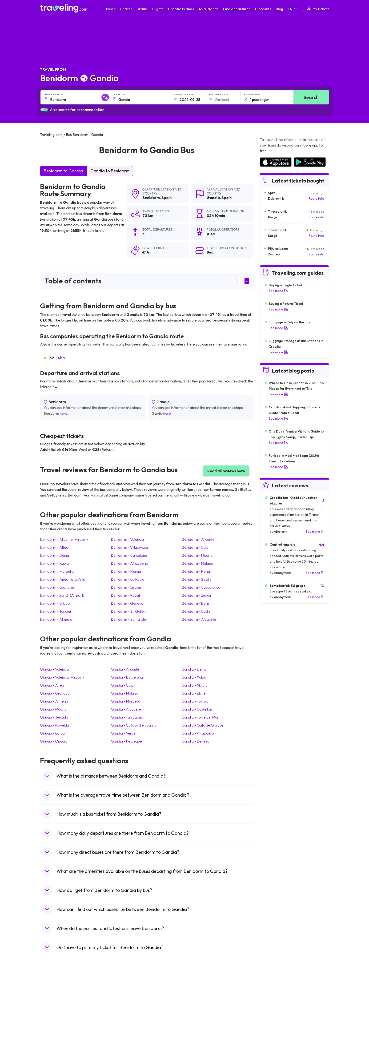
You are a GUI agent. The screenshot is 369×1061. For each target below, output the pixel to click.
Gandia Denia (194, 669)
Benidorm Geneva (127, 603)
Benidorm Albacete (199, 619)
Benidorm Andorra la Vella (62, 579)
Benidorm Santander (129, 619)
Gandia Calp (122, 685)
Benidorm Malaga (197, 563)
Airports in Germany (274, 1026)
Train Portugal (197, 996)
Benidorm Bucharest (58, 587)
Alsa (61, 357)
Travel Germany (54, 1016)
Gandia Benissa (195, 741)
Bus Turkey (123, 1041)
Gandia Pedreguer (127, 741)
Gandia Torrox (195, 701)
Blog (279, 9)
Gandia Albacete (126, 709)
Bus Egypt (122, 1026)
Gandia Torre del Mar (200, 717)
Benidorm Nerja (196, 571)
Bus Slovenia (124, 1011)
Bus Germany (125, 1006)
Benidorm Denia (54, 555)
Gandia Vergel (123, 733)
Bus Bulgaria (124, 1001)
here (63, 413)
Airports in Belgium (273, 1041)
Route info (316, 198)
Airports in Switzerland (276, 1016)
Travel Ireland (52, 1041)
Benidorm (151, 197)
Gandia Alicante (125, 669)
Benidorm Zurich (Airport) (62, 595)
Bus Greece (123, 1016)
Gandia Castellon (197, 709)
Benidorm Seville (197, 579)
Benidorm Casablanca (201, 587)
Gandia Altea (52, 685)
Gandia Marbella (125, 701)
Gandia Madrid (53, 709)
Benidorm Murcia (126, 571)
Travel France (52, 1026)
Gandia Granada (55, 693)
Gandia (213, 197)
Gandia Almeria (54, 701)
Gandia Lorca (52, 733)
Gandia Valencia (54, 669)
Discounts (263, 9)
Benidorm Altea (54, 547)
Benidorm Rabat (125, 595)
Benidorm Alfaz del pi (129, 563)
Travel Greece (53, 1011)
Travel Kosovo (53, 1046)
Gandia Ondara (54, 741)
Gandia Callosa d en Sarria (133, 725)
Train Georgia (197, 1011)
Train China (195, 1006)
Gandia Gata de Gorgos (203, 725)
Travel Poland (52, 1031)
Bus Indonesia (125, 1046)
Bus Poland (123, 1031)
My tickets (317, 9)
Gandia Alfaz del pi (198, 733)
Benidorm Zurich (196, 595)
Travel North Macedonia (60, 1001)
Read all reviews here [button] (226, 471)
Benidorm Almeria (56, 619)
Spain (166, 197)
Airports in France (272, 1001)
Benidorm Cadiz (196, 611)
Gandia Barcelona (127, 677)
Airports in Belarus (273, 1011)
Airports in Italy (270, 1021)
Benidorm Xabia (54, 563)
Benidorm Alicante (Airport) (64, 539)
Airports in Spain (271, 996)
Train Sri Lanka (198, 1001)
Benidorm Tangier (56, 611)
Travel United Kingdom (59, 996)
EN (292, 9)
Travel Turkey (52, 1021)
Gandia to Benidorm (109, 171)
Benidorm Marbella (57, 571)
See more (278, 291)
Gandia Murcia (195, 685)
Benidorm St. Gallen (128, 611)
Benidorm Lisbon (126, 587)
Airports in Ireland (272, 1006)
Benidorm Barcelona (129, 555)
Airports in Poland (272, 1036)
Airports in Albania (273, 1031)
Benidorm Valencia (127, 539)
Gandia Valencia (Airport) (62, 677)
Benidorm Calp (195, 547)
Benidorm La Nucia (127, 579)
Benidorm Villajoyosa (129, 547)
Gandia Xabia (194, 677)
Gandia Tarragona (127, 717)
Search (311, 97)
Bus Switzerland (126, 1036)
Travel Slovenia (53, 1036)
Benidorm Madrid (197, 555)
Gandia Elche (194, 693)
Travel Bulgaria (53, 1006)
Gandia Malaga (124, 693)
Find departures (236, 9)
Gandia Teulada (54, 717)
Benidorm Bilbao (55, 603)
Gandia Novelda (54, 725)
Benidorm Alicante (198, 539)
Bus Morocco (124, 996)
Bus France (123, 1021)
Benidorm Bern (195, 603)
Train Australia (198, 1016)
